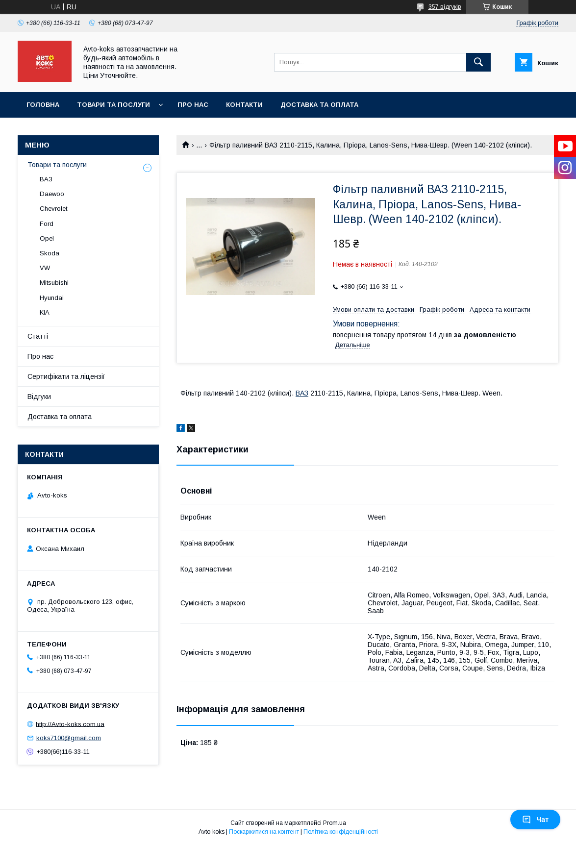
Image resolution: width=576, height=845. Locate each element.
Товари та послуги (113, 104)
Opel (47, 238)
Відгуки (39, 396)
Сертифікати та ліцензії (66, 376)
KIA (45, 312)
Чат (535, 819)
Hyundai (52, 297)
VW (45, 268)
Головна (42, 104)
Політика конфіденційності (340, 831)
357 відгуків (444, 6)
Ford (46, 223)
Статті (37, 336)
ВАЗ (302, 393)
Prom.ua (334, 823)
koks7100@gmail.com (68, 738)
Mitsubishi (54, 282)
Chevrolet (53, 208)
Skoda (49, 253)
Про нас (192, 104)
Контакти (244, 104)
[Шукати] (478, 62)
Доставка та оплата (319, 104)
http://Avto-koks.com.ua (70, 723)
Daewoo (52, 194)
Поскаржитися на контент (264, 831)
